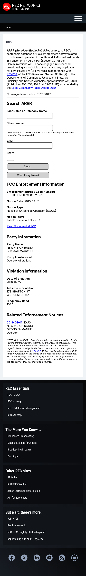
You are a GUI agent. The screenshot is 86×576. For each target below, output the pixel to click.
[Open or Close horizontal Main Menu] (43, 18)
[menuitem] (43, 394)
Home (8, 27)
